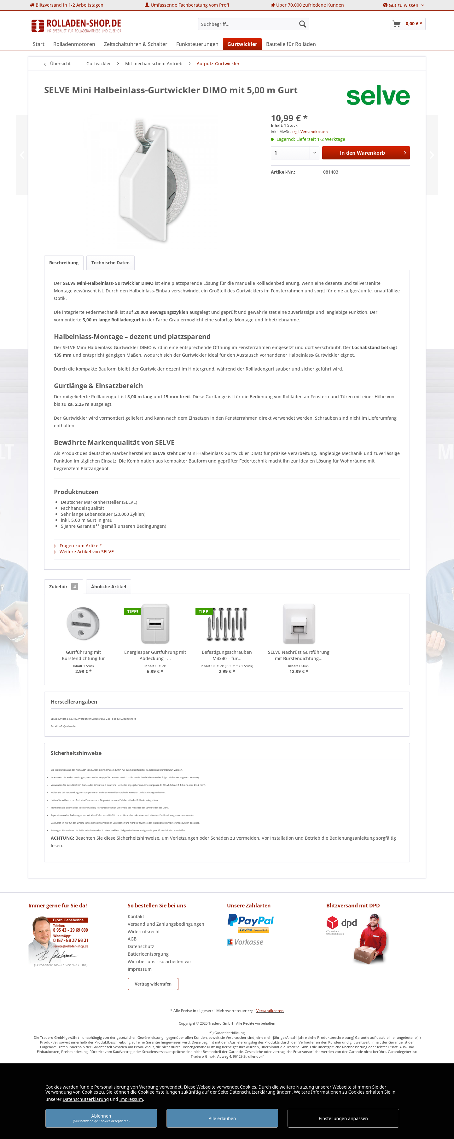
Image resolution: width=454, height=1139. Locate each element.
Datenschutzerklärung (86, 1099)
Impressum (140, 969)
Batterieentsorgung (148, 954)
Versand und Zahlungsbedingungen (166, 924)
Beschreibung (64, 263)
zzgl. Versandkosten (310, 131)
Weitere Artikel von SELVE (84, 552)
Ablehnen (101, 1118)
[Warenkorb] (408, 24)
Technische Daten (110, 263)
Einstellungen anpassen (343, 1118)
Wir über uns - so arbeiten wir (159, 961)
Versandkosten (270, 1010)
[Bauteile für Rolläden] (291, 44)
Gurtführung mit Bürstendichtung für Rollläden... (83, 655)
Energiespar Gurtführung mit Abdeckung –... (155, 655)
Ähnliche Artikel (108, 587)
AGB (132, 939)
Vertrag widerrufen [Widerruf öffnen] (153, 984)
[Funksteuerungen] (197, 44)
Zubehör (63, 587)
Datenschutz (141, 946)
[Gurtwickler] (242, 44)
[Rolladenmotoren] (74, 44)
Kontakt (136, 916)
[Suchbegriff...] (253, 24)
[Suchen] (302, 24)
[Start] (38, 44)
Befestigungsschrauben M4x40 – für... (227, 655)
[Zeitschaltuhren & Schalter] (136, 44)
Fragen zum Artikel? (78, 546)
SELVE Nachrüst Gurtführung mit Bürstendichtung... (298, 655)
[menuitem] (66, 5)
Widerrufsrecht (144, 932)
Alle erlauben (222, 1118)
